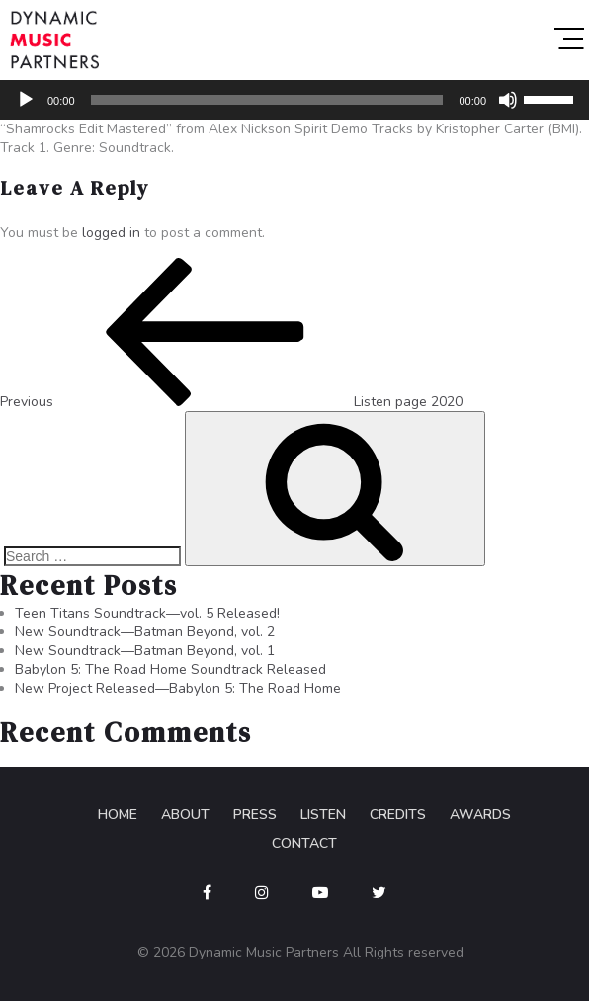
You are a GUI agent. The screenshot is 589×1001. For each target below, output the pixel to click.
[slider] (267, 100)
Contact (304, 843)
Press (255, 814)
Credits (398, 814)
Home (117, 814)
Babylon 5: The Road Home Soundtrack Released (170, 669)
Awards (480, 814)
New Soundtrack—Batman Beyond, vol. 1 (145, 650)
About (185, 814)
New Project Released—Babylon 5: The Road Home (178, 688)
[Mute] (508, 100)
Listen (323, 814)
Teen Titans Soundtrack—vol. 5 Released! (147, 613)
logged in (111, 232)
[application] (294, 100)
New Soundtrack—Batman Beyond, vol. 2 (145, 632)
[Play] (26, 100)
